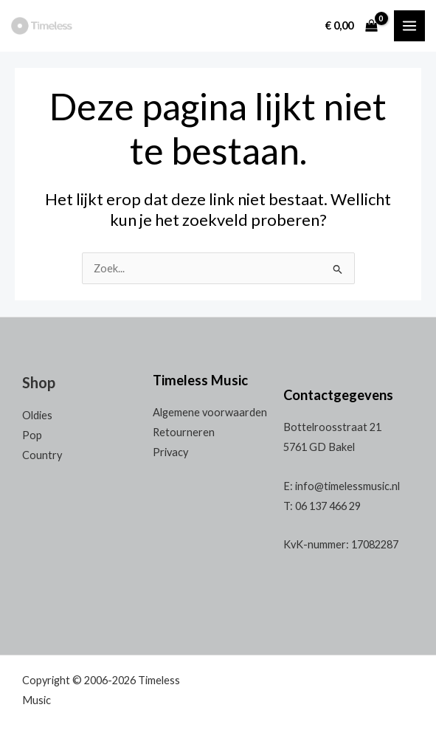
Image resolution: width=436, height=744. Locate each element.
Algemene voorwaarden (210, 412)
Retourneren (184, 432)
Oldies (37, 415)
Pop (32, 435)
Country (42, 455)
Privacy (170, 452)
